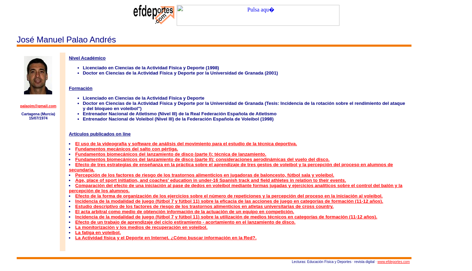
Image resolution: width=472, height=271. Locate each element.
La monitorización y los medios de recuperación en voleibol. (141, 227)
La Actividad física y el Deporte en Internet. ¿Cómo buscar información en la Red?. (165, 237)
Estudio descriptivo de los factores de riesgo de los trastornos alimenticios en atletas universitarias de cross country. (204, 206)
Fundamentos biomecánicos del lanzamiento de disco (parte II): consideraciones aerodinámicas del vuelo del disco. (202, 159)
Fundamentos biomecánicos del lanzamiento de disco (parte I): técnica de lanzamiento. (170, 154)
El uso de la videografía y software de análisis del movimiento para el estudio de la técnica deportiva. (186, 143)
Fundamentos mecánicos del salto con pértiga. (126, 149)
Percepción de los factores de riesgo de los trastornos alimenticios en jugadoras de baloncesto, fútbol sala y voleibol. (204, 175)
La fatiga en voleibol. (98, 232)
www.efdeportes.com (393, 262)
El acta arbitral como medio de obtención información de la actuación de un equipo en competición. (184, 211)
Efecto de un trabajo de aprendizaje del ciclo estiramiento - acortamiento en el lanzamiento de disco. (185, 222)
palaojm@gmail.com (38, 106)
